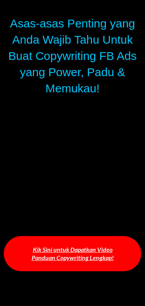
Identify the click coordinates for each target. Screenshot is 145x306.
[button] (72, 254)
